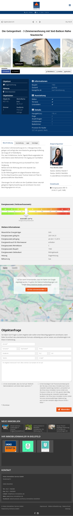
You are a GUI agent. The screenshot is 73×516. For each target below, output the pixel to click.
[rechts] (39, 21)
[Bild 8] (45, 68)
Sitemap (67, 509)
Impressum (43, 506)
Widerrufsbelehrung (54, 506)
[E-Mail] (55, 358)
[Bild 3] (16, 68)
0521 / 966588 (29, 12)
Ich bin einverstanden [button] (36, 290)
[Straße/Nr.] (18, 353)
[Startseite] (36, 5)
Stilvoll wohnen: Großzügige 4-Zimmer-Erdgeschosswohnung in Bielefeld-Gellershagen (17, 430)
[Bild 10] (57, 68)
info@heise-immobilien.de (15, 494)
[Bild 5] (28, 68)
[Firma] (55, 348)
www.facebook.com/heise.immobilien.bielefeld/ (25, 499)
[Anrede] (18, 344)
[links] (33, 21)
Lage (27, 143)
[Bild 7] (39, 68)
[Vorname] (9, 348)
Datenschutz (66, 506)
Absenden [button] (65, 409)
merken (59, 71)
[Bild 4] (22, 68)
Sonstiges (35, 143)
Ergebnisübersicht (7, 21)
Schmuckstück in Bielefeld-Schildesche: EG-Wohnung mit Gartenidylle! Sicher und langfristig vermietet (40, 431)
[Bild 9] (51, 68)
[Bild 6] (34, 68)
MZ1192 (6, 101)
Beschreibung (8, 143)
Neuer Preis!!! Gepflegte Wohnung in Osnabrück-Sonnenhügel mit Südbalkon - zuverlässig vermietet (63, 431)
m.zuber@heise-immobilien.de (60, 176)
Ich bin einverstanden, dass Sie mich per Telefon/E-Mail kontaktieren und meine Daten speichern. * (17, 385)
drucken (67, 71)
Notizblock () (50, 71)
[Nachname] (27, 348)
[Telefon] (18, 358)
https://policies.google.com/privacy (39, 285)
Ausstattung (19, 143)
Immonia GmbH (14, 509)
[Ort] (61, 353)
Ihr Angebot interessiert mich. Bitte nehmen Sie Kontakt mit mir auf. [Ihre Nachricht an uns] (36, 371)
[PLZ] (42, 353)
